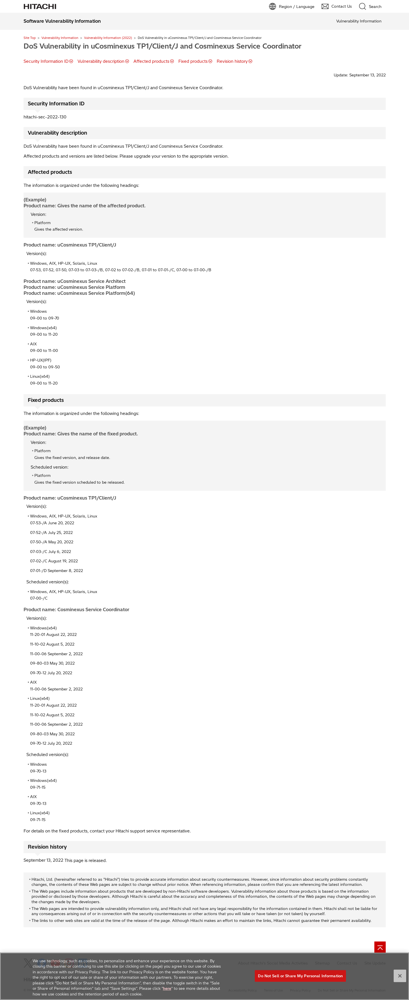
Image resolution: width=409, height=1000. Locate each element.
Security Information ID (46, 61)
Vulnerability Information (59, 38)
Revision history (232, 61)
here (167, 992)
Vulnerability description (101, 61)
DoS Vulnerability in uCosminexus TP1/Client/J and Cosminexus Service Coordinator (162, 46)
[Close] (400, 979)
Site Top (30, 38)
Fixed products (193, 61)
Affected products (151, 61)
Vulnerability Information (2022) (108, 38)
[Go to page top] (380, 947)
